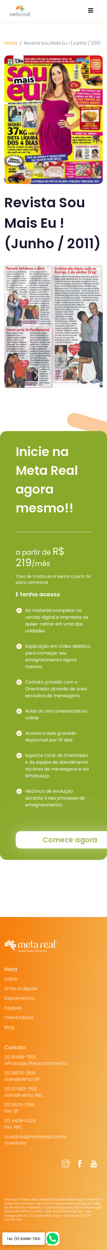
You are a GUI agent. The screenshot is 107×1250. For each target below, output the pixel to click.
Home (10, 43)
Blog (9, 1027)
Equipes (13, 1008)
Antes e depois (20, 988)
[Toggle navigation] (90, 10)
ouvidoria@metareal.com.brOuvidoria (35, 1139)
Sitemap (10, 1199)
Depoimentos (19, 998)
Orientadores (19, 1017)
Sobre (10, 979)
